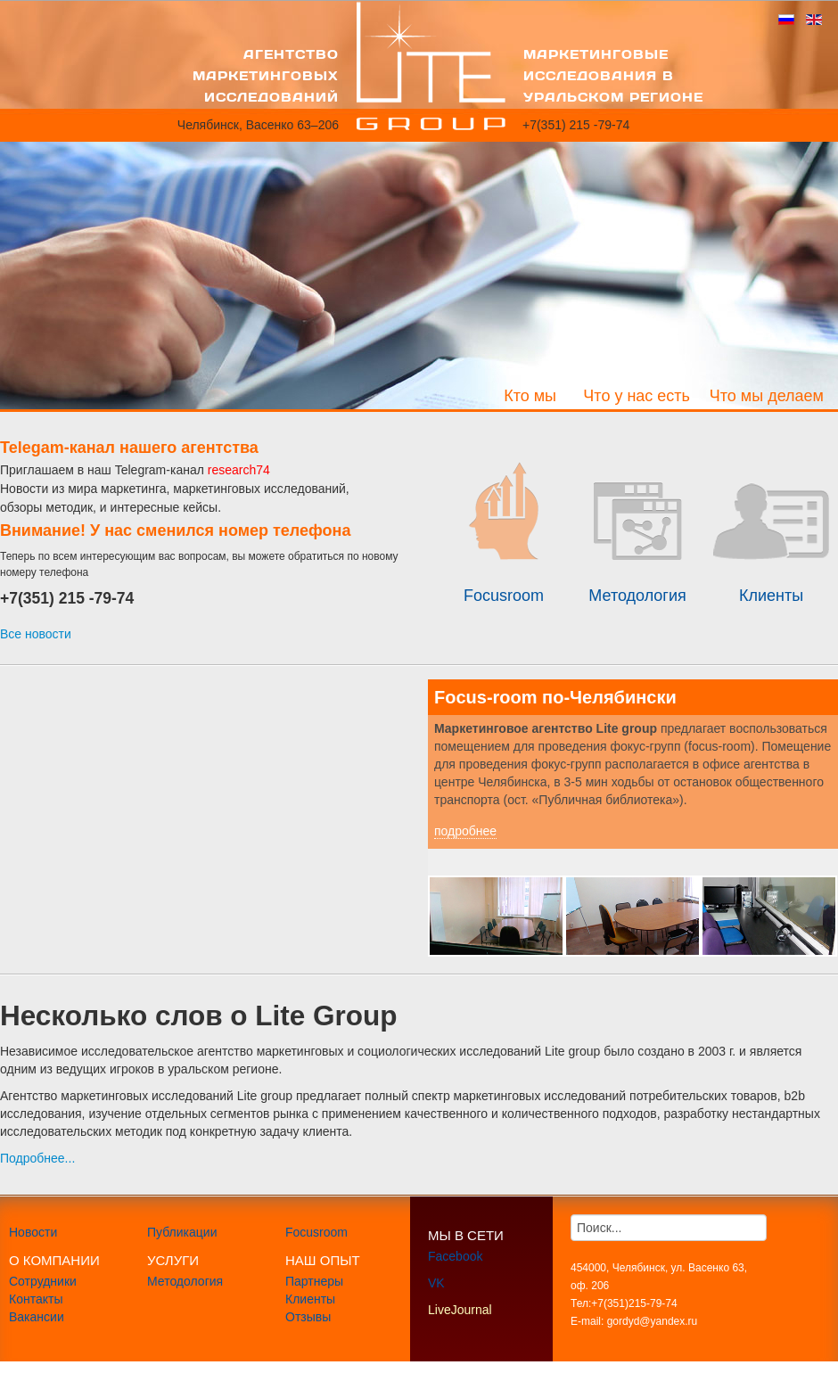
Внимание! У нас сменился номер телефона (175, 530)
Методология (185, 1281)
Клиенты (310, 1299)
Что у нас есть (636, 396)
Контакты (35, 1299)
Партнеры (314, 1281)
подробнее (465, 831)
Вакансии (36, 1317)
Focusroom (316, 1232)
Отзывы (308, 1317)
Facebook (455, 1256)
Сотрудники (43, 1281)
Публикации (182, 1232)
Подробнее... (37, 1158)
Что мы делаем (767, 396)
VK (436, 1283)
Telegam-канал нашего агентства (129, 447)
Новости (33, 1232)
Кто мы (530, 396)
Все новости (35, 634)
